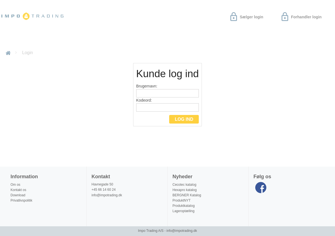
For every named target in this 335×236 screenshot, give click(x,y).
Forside (9, 52)
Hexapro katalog (184, 190)
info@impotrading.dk (107, 195)
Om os (70, 39)
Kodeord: (167, 105)
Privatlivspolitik (21, 200)
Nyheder (13, 39)
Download (43, 39)
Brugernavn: (167, 90)
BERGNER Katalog (186, 195)
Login (27, 52)
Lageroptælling (183, 211)
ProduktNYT (181, 200)
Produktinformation (109, 39)
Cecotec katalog (184, 185)
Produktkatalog (183, 206)
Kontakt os (18, 190)
